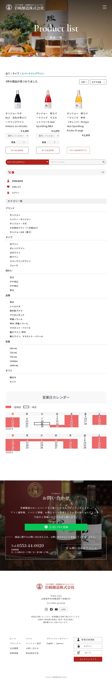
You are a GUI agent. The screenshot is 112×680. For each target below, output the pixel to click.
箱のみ (13, 377)
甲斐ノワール (16, 319)
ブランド (10, 208)
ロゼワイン (15, 252)
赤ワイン (14, 256)
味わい (9, 270)
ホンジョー (15, 215)
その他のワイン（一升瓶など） (24, 227)
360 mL (13, 348)
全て (8, 73)
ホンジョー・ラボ (18, 223)
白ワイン (14, 244)
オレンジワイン (17, 248)
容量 (8, 341)
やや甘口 (14, 281)
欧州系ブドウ (16, 310)
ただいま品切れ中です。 (78, 150)
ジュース (14, 265)
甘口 (12, 277)
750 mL (13, 356)
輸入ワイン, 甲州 (18, 332)
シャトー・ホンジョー (20, 219)
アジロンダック (17, 315)
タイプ (9, 237)
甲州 (12, 302)
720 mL (13, 352)
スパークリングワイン (20, 261)
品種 (8, 295)
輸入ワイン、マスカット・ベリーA (26, 336)
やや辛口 (14, 285)
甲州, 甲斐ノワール (19, 323)
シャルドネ (15, 306)
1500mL (14, 361)
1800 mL (14, 365)
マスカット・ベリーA (20, 327)
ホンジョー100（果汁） (21, 232)
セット (13, 381)
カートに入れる (17, 150)
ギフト (9, 370)
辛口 (12, 290)
